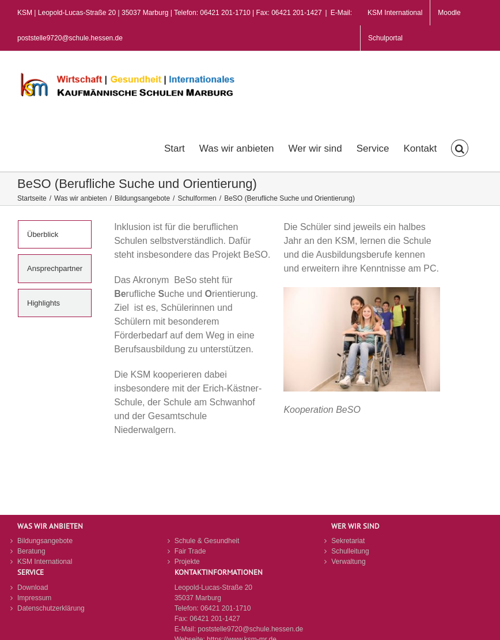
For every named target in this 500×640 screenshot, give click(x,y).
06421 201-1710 (225, 608)
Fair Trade (190, 551)
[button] (459, 147)
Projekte (187, 562)
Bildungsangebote (45, 541)
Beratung (31, 551)
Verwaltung (348, 562)
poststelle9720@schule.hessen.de (250, 629)
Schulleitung (350, 551)
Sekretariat (348, 541)
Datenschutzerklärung (51, 608)
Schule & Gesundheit (207, 541)
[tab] (55, 234)
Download (32, 587)
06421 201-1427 (215, 619)
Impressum (34, 598)
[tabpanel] (277, 340)
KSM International (44, 562)
